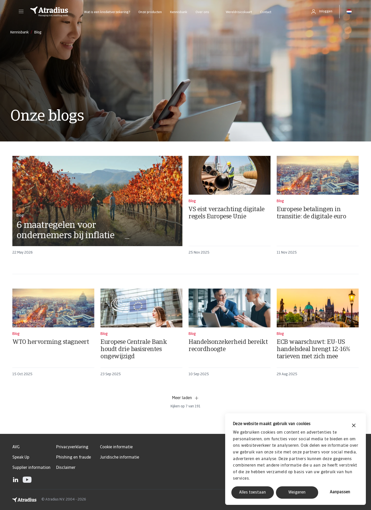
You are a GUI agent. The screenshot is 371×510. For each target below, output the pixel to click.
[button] (21, 11)
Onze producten (150, 12)
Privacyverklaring (72, 447)
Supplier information (31, 468)
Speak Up (20, 457)
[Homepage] (49, 11)
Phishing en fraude (73, 457)
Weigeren (297, 492)
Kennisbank (178, 12)
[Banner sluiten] (354, 426)
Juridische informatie (119, 457)
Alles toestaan (252, 492)
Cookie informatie (116, 447)
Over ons (202, 12)
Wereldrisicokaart (239, 12)
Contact (265, 12)
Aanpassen (340, 492)
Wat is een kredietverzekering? (107, 12)
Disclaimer (65, 468)
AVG (16, 447)
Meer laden (185, 398)
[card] (97, 208)
